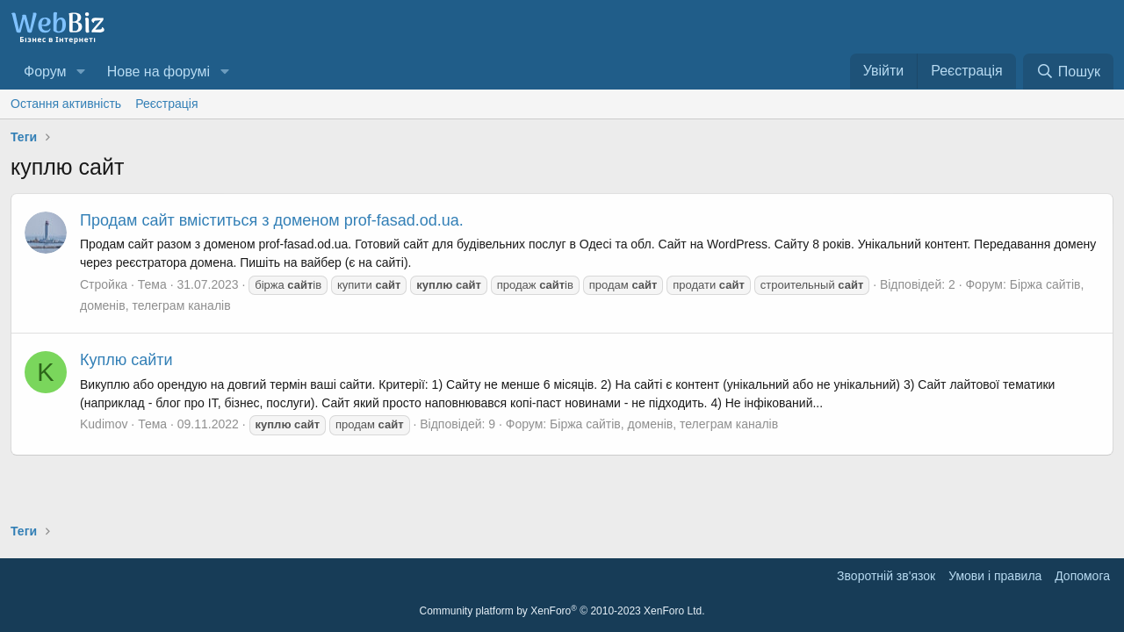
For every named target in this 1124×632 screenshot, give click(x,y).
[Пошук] (1068, 72)
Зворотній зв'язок (886, 576)
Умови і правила (994, 576)
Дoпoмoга (1082, 576)
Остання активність (66, 104)
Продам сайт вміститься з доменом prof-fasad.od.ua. (272, 220)
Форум (45, 71)
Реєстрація (166, 104)
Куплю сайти (126, 360)
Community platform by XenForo (562, 611)
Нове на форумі (158, 71)
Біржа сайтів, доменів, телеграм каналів (664, 424)
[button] (80, 72)
